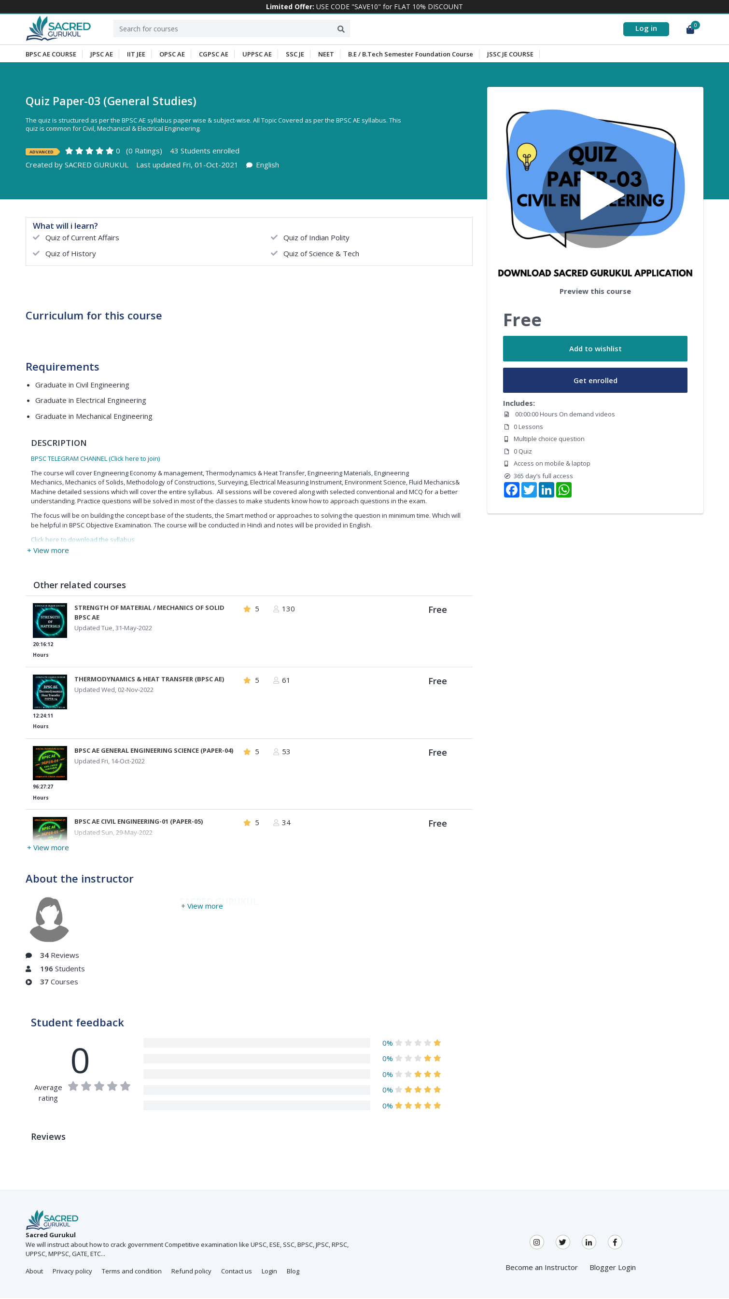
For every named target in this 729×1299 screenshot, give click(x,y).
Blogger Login (612, 1268)
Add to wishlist (595, 350)
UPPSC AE (257, 55)
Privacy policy (72, 1272)
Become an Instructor (541, 1268)
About (34, 1272)
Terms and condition (132, 1272)
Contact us (236, 1272)
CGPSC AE (213, 55)
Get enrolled (595, 381)
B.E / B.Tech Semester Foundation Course (410, 55)
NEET (326, 55)
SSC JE (295, 55)
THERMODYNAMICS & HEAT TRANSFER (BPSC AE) (149, 680)
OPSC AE (172, 55)
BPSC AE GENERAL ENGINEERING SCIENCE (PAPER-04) (153, 751)
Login (269, 1272)
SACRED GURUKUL (96, 166)
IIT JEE (136, 55)
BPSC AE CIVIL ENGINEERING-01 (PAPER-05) (138, 822)
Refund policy (191, 1272)
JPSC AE (101, 55)
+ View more (48, 551)
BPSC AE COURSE (51, 55)
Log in (646, 28)
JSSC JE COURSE (510, 55)
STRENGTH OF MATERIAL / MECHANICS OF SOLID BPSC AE (149, 614)
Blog (293, 1272)
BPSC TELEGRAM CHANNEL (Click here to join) (95, 459)
